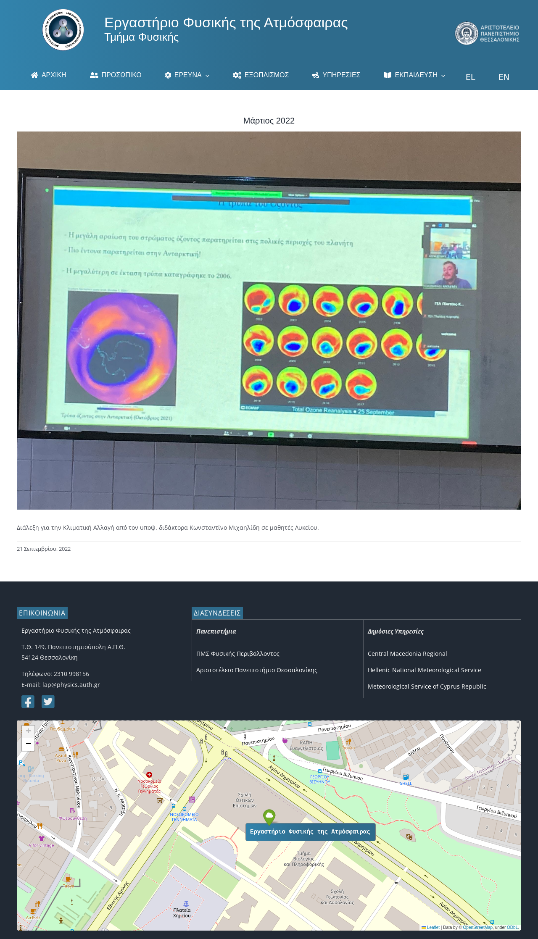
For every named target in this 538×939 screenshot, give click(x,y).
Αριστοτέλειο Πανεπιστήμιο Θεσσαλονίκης (256, 670)
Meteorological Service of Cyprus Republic (427, 686)
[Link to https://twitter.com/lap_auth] (47, 702)
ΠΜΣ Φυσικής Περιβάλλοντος (238, 654)
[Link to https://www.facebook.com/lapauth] (27, 702)
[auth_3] (487, 24)
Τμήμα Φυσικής (141, 37)
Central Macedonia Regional (407, 654)
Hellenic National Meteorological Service (424, 670)
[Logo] (63, 12)
